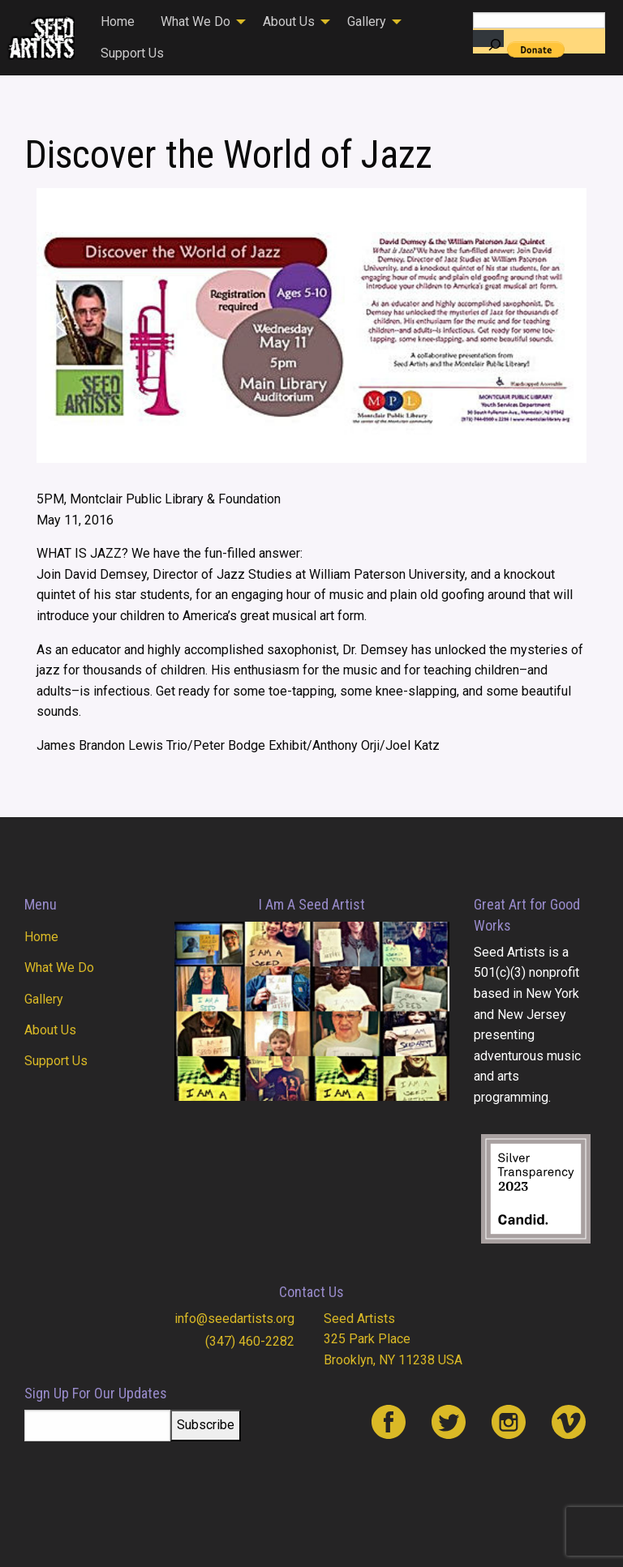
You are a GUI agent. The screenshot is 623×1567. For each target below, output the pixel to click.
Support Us (56, 1060)
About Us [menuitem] (289, 21)
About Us (50, 1030)
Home (41, 936)
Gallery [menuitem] (366, 21)
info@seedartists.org (234, 1318)
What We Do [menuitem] (195, 21)
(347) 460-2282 (249, 1341)
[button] (62, 325)
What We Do (59, 967)
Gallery (43, 999)
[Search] (488, 38)
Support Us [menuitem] (132, 53)
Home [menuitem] (118, 21)
